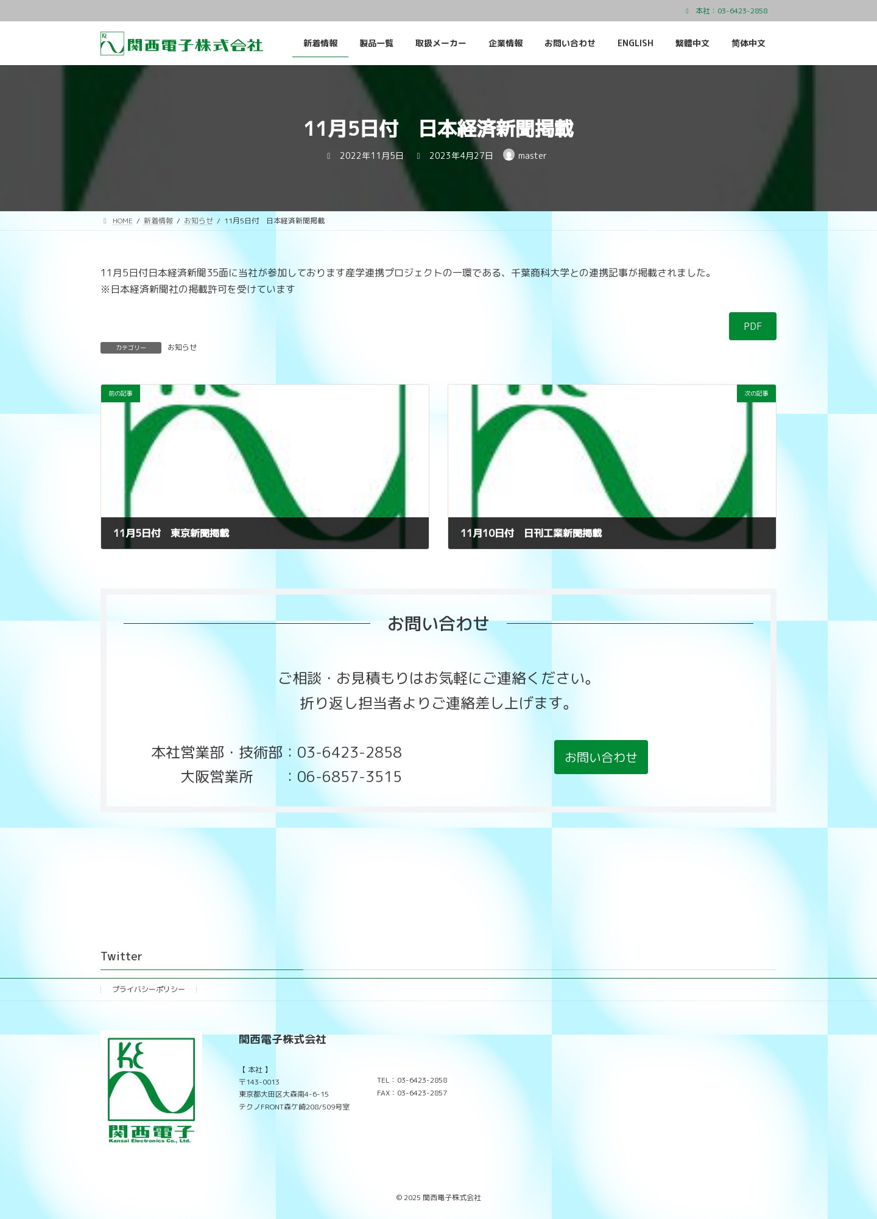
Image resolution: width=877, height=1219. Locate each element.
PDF (753, 326)
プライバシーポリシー (148, 989)
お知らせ (182, 347)
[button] (601, 757)
